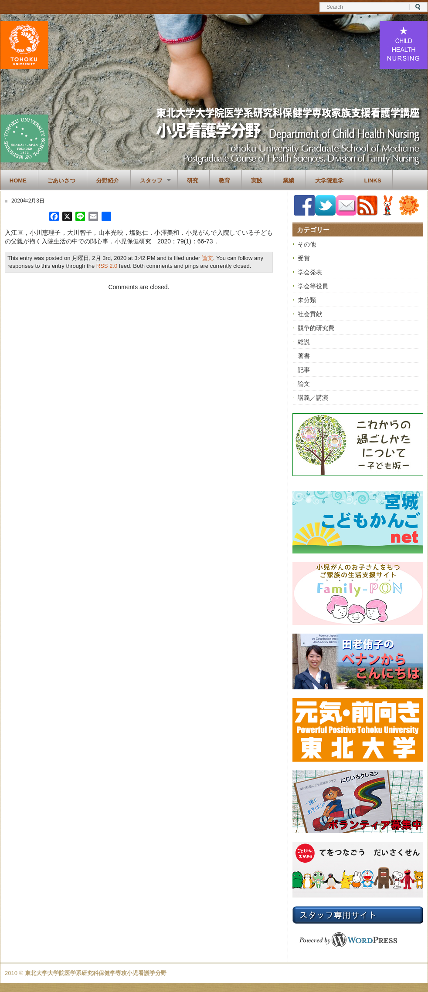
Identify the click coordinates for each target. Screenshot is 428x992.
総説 (304, 341)
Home (18, 180)
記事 (304, 369)
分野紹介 (107, 180)
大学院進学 (329, 180)
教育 (224, 180)
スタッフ (151, 180)
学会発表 (310, 272)
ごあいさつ (61, 180)
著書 (304, 355)
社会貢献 (310, 313)
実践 (256, 180)
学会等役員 (313, 286)
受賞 (304, 258)
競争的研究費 (316, 327)
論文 (207, 258)
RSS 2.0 (106, 266)
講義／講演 (313, 397)
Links (372, 180)
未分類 (307, 300)
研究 (192, 180)
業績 (288, 180)
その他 (307, 244)
